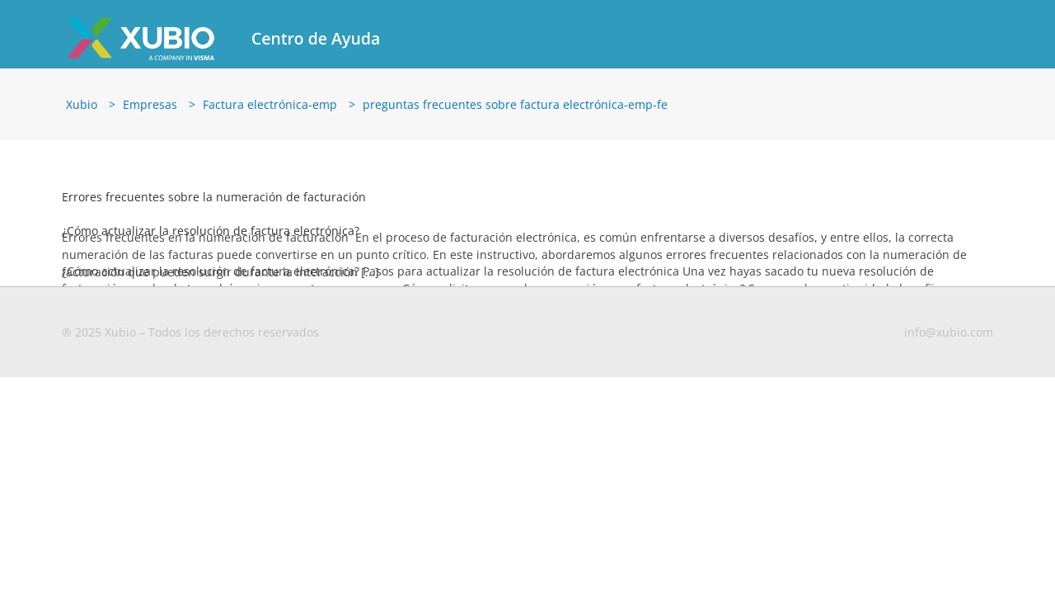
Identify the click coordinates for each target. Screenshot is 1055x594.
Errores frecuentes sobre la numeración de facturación (214, 197)
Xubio (81, 104)
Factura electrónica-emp (270, 104)
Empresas (150, 104)
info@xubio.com (948, 332)
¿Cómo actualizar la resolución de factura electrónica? (210, 230)
